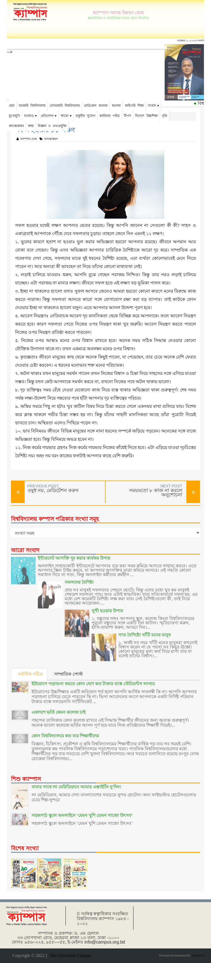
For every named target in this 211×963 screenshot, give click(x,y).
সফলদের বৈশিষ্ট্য (79, 577)
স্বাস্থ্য (31, 126)
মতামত (29, 116)
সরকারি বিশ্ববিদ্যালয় (32, 105)
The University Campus (69, 955)
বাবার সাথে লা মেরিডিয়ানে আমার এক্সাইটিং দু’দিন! (76, 782)
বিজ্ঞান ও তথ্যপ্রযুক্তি (52, 126)
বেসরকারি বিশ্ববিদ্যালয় (65, 105)
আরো (65, 116)
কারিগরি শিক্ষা (134, 105)
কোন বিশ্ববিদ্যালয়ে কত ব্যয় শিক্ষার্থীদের (65, 731)
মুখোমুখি (14, 116)
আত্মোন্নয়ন (16, 126)
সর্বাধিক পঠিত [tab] (30, 674)
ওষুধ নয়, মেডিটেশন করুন (53, 490)
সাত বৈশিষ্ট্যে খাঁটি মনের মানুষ (144, 630)
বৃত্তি (164, 116)
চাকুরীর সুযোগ (85, 116)
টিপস (127, 116)
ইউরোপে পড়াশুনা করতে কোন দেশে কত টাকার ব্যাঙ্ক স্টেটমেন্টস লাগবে (93, 679)
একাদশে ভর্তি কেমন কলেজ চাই (58, 707)
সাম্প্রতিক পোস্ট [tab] (69, 674)
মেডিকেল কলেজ (95, 105)
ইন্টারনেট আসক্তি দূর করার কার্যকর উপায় (74, 553)
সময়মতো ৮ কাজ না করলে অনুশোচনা (155, 492)
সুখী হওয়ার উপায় (107, 606)
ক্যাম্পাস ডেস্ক (26, 138)
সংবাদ (152, 105)
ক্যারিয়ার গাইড (109, 116)
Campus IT (197, 955)
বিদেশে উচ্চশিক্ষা (146, 116)
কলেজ (116, 105)
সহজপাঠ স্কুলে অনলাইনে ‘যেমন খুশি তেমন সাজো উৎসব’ (82, 811)
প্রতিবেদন (47, 116)
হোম (12, 105)
